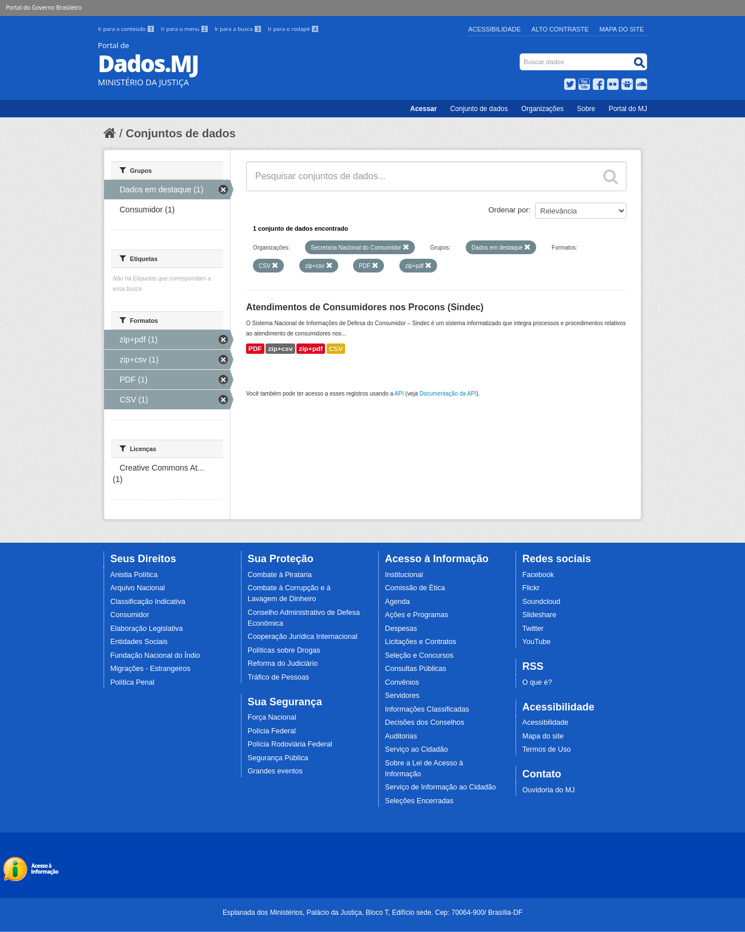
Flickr (531, 588)
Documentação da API (448, 393)
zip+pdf (311, 349)
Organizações (542, 109)
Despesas (401, 629)
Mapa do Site (622, 29)
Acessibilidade (494, 29)
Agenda (397, 602)
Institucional (404, 575)
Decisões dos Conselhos (425, 722)
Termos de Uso (546, 749)
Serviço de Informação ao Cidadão (440, 787)
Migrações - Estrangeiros (150, 669)
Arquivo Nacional (137, 588)
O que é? (537, 682)
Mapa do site (543, 736)
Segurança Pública (278, 758)
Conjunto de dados (479, 109)
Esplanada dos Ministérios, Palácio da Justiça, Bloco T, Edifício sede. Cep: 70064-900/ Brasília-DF (372, 913)
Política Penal (132, 682)
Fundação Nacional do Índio (155, 655)
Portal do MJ (628, 109)
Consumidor (129, 615)
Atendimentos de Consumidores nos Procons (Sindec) (365, 307)
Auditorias (401, 736)
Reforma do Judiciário (283, 663)
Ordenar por (509, 210)
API (399, 393)
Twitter (533, 629)
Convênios (402, 682)
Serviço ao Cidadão (416, 749)
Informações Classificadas (427, 709)
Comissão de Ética (415, 588)
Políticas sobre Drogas (284, 650)
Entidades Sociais (139, 642)
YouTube (536, 642)
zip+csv (280, 349)
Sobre (586, 109)
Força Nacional (272, 717)
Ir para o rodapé (293, 29)
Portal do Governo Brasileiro (43, 7)
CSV (336, 349)
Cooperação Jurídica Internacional (303, 637)
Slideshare (539, 615)
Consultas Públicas (415, 669)
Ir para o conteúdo (127, 29)
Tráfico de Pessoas (278, 677)
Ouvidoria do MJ (548, 790)
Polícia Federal (272, 731)
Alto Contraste (560, 29)
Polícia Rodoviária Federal (290, 744)
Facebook (538, 575)
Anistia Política (134, 575)
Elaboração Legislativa (146, 629)
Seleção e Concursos (419, 655)
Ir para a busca (239, 29)
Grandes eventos (275, 771)
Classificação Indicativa (147, 602)
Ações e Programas (417, 615)
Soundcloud (541, 602)
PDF (255, 349)
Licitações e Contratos (421, 642)
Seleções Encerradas (419, 801)
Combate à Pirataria (280, 575)
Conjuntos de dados (181, 133)
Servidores (402, 696)
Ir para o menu (185, 29)
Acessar (423, 109)
